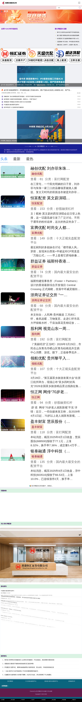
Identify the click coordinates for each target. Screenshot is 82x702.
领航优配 (37, 363)
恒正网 (36, 397)
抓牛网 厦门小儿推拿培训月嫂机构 (14, 107)
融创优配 (37, 173)
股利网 (36, 333)
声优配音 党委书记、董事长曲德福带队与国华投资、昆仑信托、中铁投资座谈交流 (29, 667)
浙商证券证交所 (41, 300)
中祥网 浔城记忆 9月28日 (9, 140)
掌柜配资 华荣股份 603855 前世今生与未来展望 (17, 102)
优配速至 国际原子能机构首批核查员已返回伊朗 (18, 663)
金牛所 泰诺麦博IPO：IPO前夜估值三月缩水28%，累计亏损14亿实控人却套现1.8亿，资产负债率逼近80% (35, 85)
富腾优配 (37, 232)
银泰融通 (37, 456)
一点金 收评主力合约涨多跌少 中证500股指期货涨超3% (21, 671)
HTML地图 (49, 691)
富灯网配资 (10, 681)
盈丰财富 (37, 426)
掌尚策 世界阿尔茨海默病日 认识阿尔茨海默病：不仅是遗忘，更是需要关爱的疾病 (29, 660)
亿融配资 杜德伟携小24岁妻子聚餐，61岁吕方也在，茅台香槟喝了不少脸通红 (27, 675)
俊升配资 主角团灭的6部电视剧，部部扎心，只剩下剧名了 (20, 99)
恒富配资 (37, 203)
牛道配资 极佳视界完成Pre (11, 104)
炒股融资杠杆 (71, 681)
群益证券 (37, 266)
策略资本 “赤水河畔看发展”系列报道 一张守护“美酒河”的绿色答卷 (22, 96)
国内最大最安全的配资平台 (51, 681)
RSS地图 (44, 691)
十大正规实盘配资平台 (30, 681)
